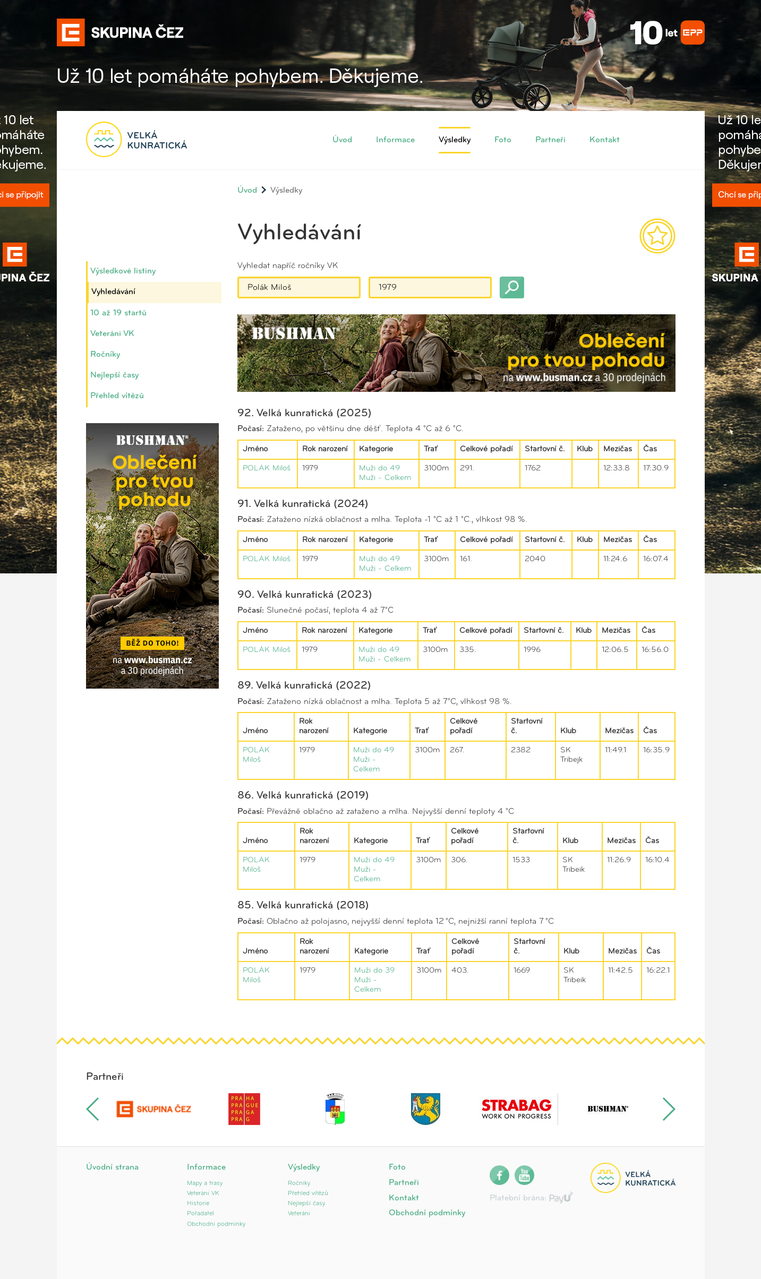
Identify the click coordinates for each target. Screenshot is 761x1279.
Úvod (342, 140)
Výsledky (455, 140)
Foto (502, 140)
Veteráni (299, 1214)
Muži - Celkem (385, 478)
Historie (198, 1203)
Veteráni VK (112, 334)
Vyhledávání (113, 292)
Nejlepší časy (114, 375)
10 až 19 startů (118, 313)
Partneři (550, 140)
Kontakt (604, 140)
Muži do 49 (379, 469)
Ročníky (105, 354)
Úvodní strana (112, 1167)
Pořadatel (200, 1214)
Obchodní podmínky (216, 1224)
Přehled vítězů (117, 396)
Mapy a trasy (205, 1183)
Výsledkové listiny (123, 271)
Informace (395, 140)
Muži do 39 (374, 971)
